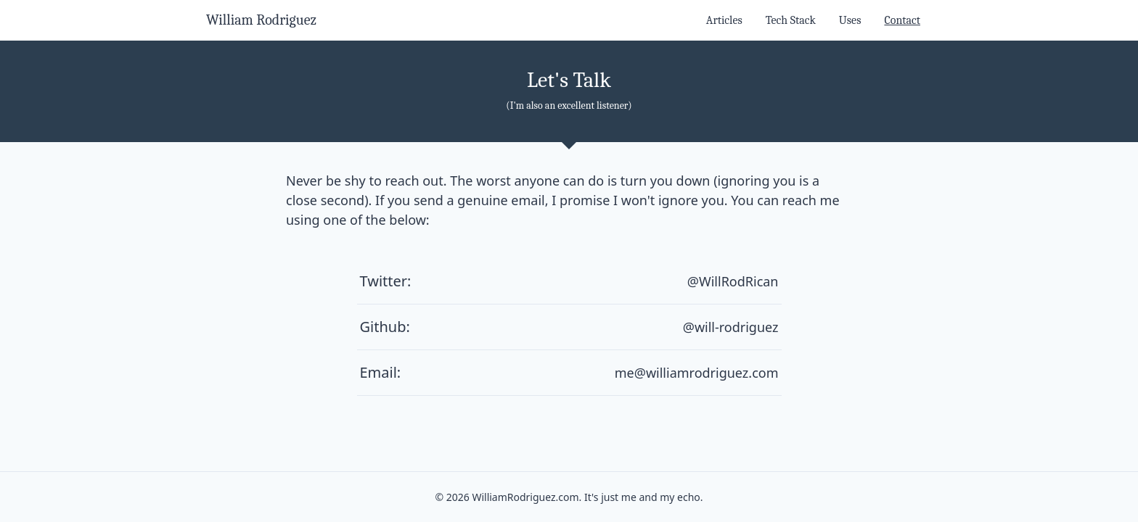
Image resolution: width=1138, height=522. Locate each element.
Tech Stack (791, 20)
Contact (902, 20)
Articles (724, 20)
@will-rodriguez (731, 327)
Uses (850, 20)
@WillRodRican (733, 281)
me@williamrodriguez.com (697, 372)
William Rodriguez (261, 20)
